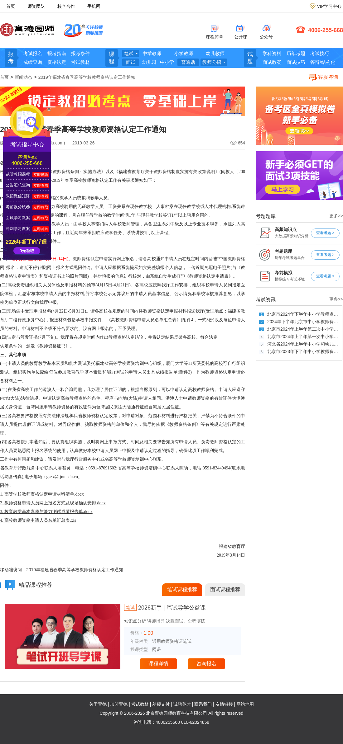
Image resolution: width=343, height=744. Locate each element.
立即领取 (40, 207)
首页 (10, 6)
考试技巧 (319, 53)
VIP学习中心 (329, 6)
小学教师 (183, 53)
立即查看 (40, 185)
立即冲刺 (40, 229)
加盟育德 (119, 704)
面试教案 (272, 62)
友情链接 (224, 704)
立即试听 (40, 174)
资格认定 (56, 62)
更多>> (336, 216)
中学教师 (152, 53)
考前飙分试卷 (18, 207)
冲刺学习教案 (18, 228)
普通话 (188, 62)
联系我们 (203, 704)
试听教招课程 (18, 174)
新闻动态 (23, 77)
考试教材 (80, 62)
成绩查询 (32, 62)
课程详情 (158, 663)
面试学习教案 (18, 217)
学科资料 (272, 53)
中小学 (167, 62)
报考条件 (80, 53)
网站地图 (245, 704)
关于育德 (98, 704)
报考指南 (56, 53)
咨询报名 (206, 663)
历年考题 (296, 53)
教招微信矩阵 (18, 196)
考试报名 (32, 53)
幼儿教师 (215, 53)
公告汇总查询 (18, 185)
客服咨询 (328, 77)
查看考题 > (325, 233)
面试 (130, 62)
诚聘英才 (182, 704)
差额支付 (161, 704)
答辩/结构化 (322, 62)
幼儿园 (149, 62)
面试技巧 (296, 62)
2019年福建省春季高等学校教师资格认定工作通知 (86, 77)
